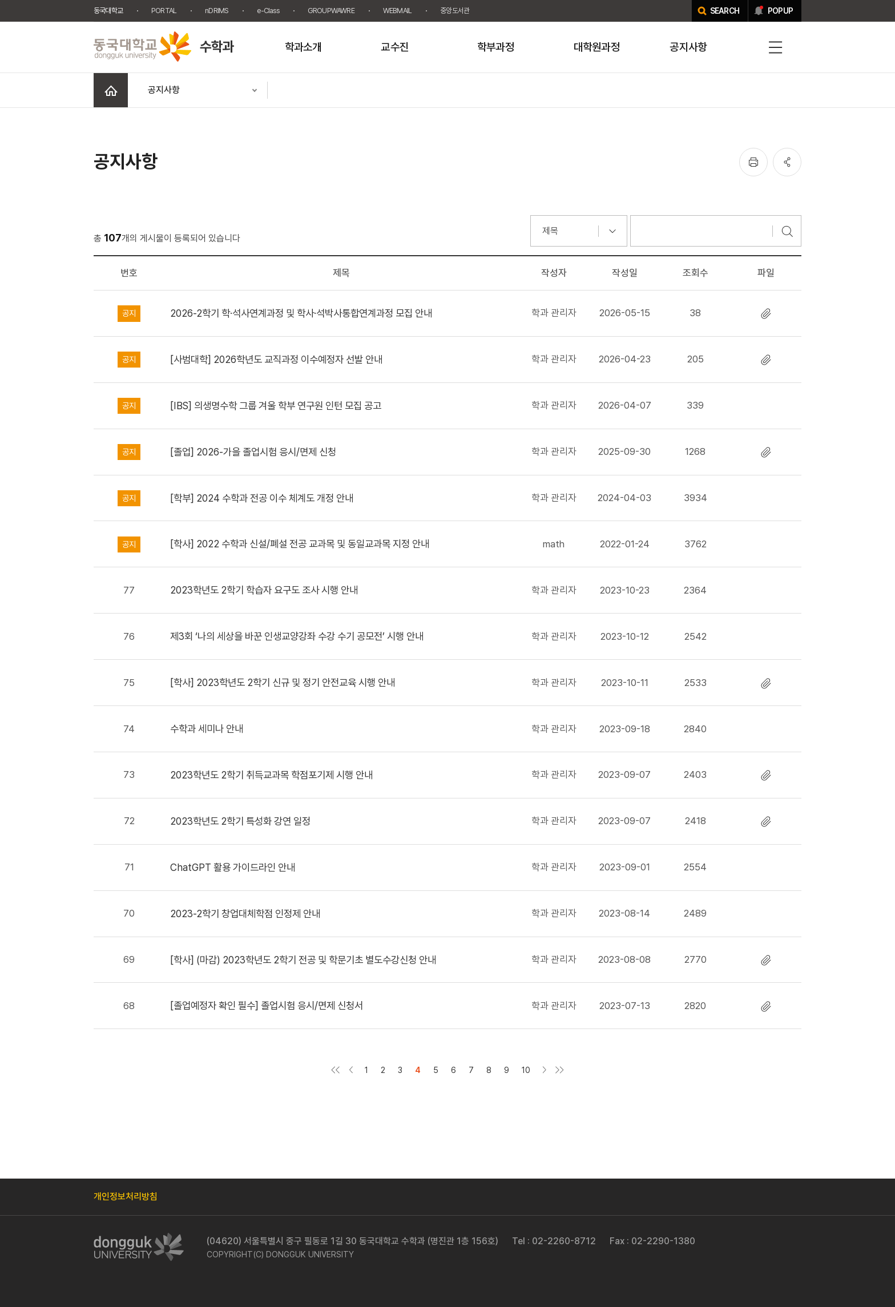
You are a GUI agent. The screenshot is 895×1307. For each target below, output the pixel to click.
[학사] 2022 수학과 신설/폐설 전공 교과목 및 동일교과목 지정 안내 (299, 544)
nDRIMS (216, 10)
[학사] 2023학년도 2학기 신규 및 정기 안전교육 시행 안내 (282, 682)
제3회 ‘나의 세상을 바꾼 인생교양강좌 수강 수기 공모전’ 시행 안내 (297, 636)
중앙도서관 (454, 10)
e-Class (268, 10)
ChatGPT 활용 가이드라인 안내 (232, 867)
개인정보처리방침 (126, 1196)
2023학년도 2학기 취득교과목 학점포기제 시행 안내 (271, 775)
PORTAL (163, 10)
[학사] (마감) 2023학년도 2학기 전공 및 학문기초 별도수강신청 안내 (303, 960)
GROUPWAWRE (331, 10)
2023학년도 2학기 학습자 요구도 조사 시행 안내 (264, 590)
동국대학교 (108, 10)
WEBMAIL (397, 10)
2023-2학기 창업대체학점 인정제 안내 (245, 913)
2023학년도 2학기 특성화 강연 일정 (240, 821)
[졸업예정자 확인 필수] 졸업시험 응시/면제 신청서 (266, 1005)
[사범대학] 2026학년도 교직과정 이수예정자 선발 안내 (276, 359)
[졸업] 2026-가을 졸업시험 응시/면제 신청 (253, 452)
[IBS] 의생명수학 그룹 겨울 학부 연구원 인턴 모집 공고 (275, 406)
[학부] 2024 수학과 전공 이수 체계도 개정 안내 (261, 498)
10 (526, 1070)
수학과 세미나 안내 (206, 729)
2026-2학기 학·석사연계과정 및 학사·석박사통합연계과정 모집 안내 (301, 313)
